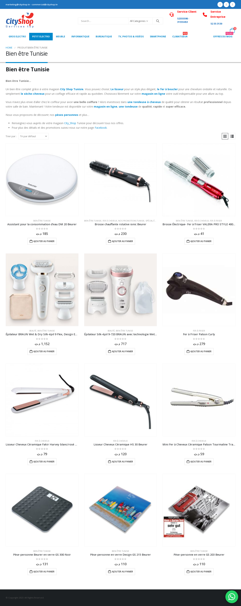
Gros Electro (17, 36)
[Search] (158, 21)
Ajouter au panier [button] (43, 241)
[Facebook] (220, 4)
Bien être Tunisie (42, 220)
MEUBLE (60, 36)
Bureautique (104, 36)
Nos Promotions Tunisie (131, 220)
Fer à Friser (216, 220)
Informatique (80, 36)
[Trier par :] (33, 136)
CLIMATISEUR (180, 35)
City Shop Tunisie (71, 89)
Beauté (32, 330)
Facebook (101, 127)
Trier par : (11, 136)
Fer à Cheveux (110, 220)
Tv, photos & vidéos (131, 36)
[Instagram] (232, 4)
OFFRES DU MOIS (223, 35)
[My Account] (224, 30)
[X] (226, 4)
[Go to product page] (42, 179)
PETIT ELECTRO (41, 36)
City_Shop (70, 123)
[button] (225, 136)
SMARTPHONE (158, 36)
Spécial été (151, 220)
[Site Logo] (20, 21)
